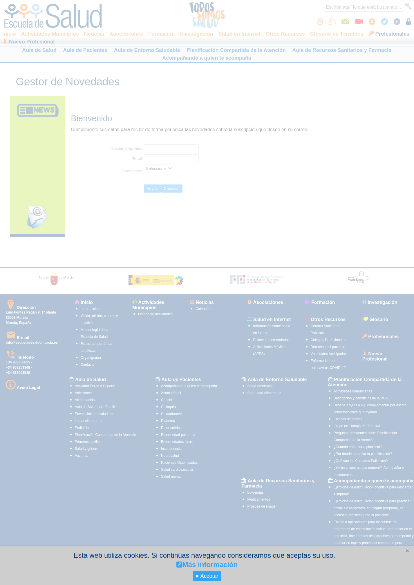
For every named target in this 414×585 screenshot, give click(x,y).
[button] (407, 550)
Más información (207, 564)
